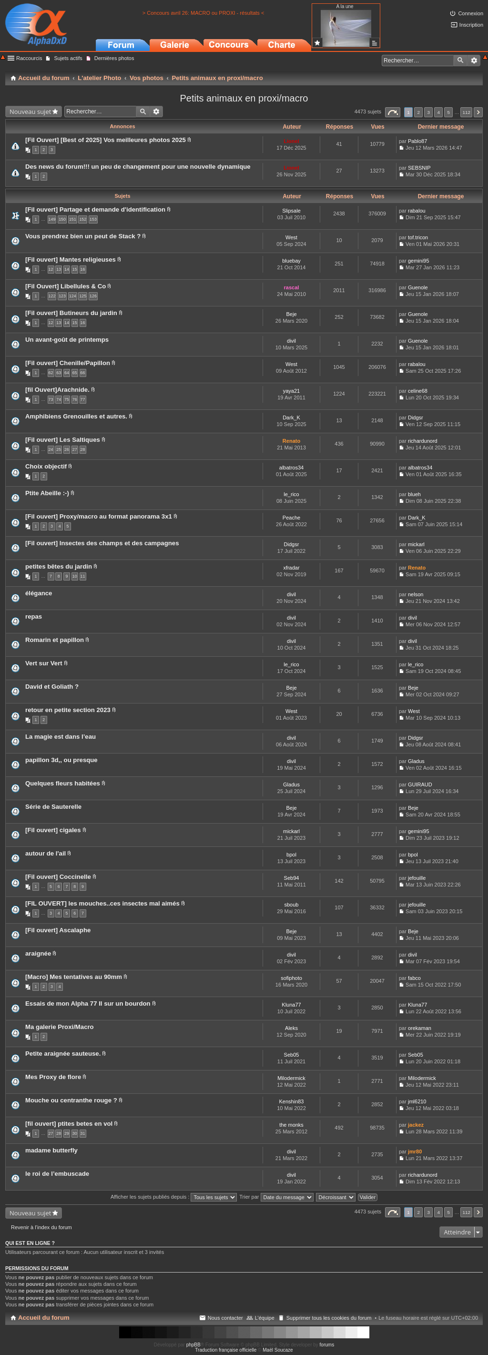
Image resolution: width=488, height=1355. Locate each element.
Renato (291, 441)
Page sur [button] (392, 112)
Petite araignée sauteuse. (63, 1053)
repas (33, 616)
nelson (415, 594)
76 (74, 399)
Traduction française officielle (225, 1350)
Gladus (416, 761)
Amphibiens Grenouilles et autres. (76, 416)
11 (83, 576)
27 (74, 449)
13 (58, 269)
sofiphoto (291, 978)
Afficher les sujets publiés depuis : (174, 1197)
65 (74, 372)
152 (82, 219)
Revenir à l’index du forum (41, 1227)
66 (83, 372)
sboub (292, 904)
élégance (38, 593)
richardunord (422, 441)
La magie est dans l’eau (60, 736)
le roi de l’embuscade (57, 1173)
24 (51, 449)
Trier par (276, 1197)
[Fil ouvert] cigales (53, 830)
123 (62, 296)
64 (66, 372)
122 (52, 296)
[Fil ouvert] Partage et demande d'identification (95, 209)
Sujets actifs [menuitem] (68, 58)
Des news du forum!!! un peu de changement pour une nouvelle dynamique (138, 166)
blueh (414, 494)
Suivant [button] (478, 112)
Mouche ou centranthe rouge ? (71, 1100)
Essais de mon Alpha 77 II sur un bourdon (88, 1003)
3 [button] (428, 112)
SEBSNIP (419, 168)
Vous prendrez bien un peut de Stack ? (83, 236)
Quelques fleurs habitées (62, 783)
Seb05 (291, 1055)
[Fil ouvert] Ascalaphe (58, 930)
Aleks (291, 1028)
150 (62, 219)
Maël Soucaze (278, 1350)
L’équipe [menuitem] (264, 1318)
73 (51, 399)
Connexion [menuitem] (470, 13)
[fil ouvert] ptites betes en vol (68, 1123)
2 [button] (418, 112)
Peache (291, 517)
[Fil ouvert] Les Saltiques (62, 439)
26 (66, 449)
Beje (291, 314)
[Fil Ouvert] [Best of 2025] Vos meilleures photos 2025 (105, 139)
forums (327, 1344)
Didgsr (415, 417)
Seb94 (291, 878)
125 (82, 296)
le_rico (291, 494)
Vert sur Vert (43, 663)
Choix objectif (46, 466)
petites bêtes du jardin (58, 566)
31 (83, 1133)
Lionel (291, 141)
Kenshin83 (291, 1101)
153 (93, 219)
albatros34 (291, 467)
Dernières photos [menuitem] (114, 58)
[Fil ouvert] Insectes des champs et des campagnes (102, 543)
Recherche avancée (474, 60)
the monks (291, 1125)
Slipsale (291, 211)
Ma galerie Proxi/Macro (59, 1026)
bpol (291, 854)
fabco (414, 978)
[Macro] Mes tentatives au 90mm (73, 976)
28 (83, 449)
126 (93, 296)
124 (72, 296)
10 (74, 576)
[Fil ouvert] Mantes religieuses (70, 259)
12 (51, 269)
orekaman (419, 1028)
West (291, 237)
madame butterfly (51, 1150)
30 (74, 1133)
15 (74, 269)
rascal (291, 287)
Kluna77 (291, 1005)
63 (58, 372)
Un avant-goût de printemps (67, 339)
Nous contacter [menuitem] (225, 1318)
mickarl (416, 544)
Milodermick (291, 1078)
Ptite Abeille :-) (47, 493)
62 (51, 372)
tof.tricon (418, 237)
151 (72, 219)
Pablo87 (417, 141)
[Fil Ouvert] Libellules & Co (65, 286)
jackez (416, 1125)
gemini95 (418, 261)
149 (52, 219)
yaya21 (291, 391)
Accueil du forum (44, 1317)
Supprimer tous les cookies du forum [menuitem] (329, 1318)
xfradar (291, 568)
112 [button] (466, 112)
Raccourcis (29, 58)
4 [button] (438, 112)
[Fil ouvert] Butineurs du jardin (71, 312)
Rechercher (460, 60)
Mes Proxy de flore (53, 1076)
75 (66, 399)
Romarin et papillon (54, 639)
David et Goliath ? (52, 686)
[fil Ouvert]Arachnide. (57, 389)
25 (58, 449)
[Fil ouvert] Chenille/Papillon (67, 363)
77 (83, 399)
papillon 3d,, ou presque (61, 760)
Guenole (418, 287)
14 (66, 269)
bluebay (291, 261)
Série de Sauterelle (53, 806)
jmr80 (415, 1151)
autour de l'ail (45, 853)
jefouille (417, 878)
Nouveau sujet (30, 111)
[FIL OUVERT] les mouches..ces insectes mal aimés (102, 903)
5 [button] (448, 112)
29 (66, 1133)
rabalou (417, 211)
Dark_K (291, 417)
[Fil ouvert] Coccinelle (58, 876)
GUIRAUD (420, 784)
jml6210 (417, 1101)
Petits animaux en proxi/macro (244, 98)
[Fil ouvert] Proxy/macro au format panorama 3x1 (98, 516)
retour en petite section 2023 (68, 709)
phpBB (193, 1344)
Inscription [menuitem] (471, 25)
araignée (38, 953)
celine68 (417, 391)
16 (83, 269)
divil (291, 341)
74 (58, 399)
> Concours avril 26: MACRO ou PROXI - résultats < (203, 13)
